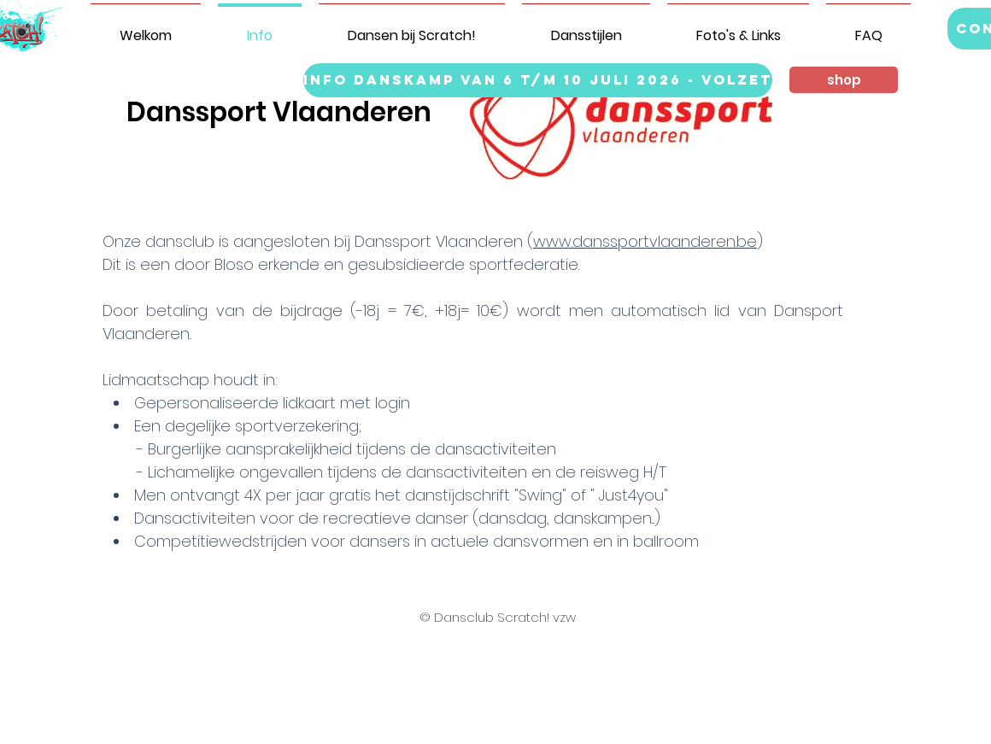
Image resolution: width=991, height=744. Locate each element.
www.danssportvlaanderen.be (645, 241)
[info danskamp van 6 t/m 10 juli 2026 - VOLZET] (537, 80)
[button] (843, 80)
